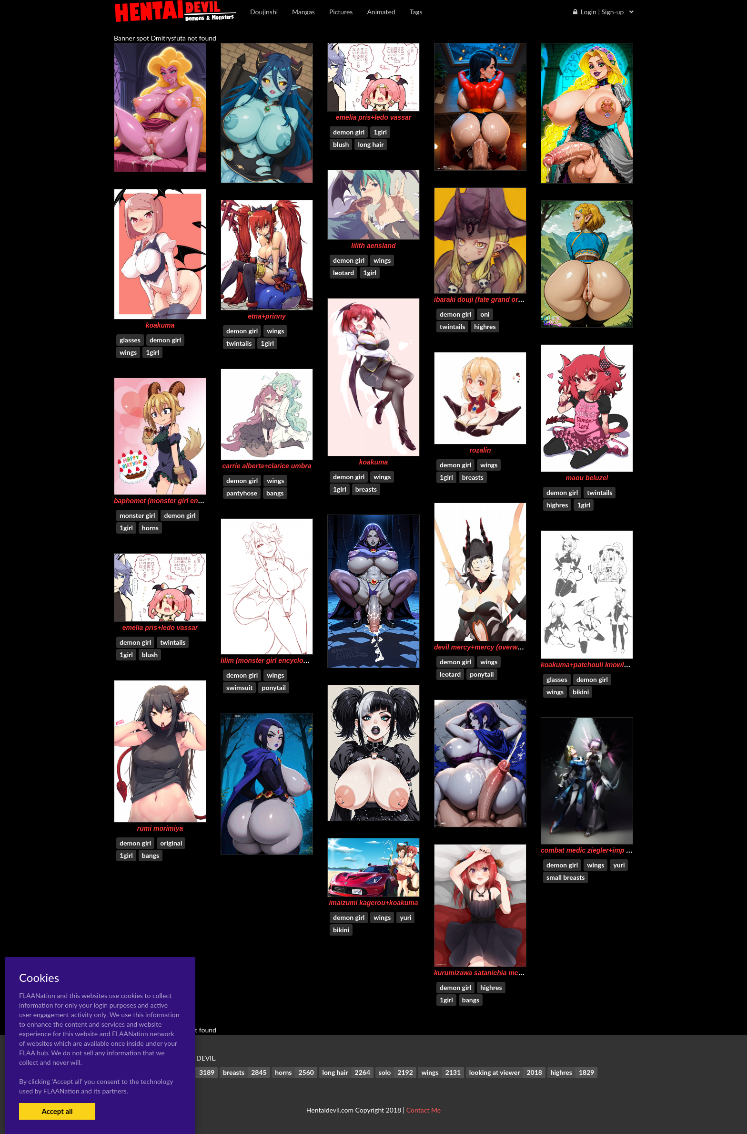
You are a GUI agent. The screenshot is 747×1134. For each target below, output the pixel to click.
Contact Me (423, 1110)
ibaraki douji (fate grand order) (482, 299)
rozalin (480, 450)
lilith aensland (373, 245)
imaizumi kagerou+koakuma (373, 903)
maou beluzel (587, 478)
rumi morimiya (160, 828)
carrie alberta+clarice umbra (266, 466)
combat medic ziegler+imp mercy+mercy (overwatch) (624, 850)
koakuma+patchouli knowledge (590, 665)
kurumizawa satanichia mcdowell (486, 973)
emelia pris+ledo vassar (373, 117)
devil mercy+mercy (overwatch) (484, 647)
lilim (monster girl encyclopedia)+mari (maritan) (296, 660)
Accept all (56, 1111)
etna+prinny (267, 316)
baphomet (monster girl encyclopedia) (174, 501)
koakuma (160, 325)
